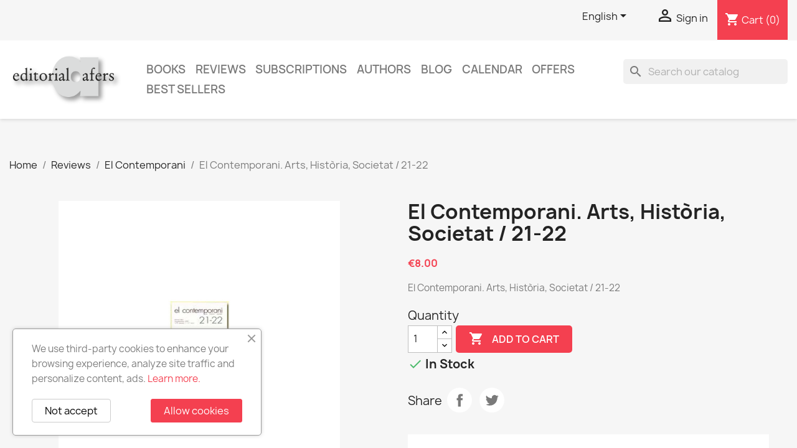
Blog (436, 69)
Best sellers (185, 89)
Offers (553, 69)
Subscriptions (301, 69)
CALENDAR (492, 69)
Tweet (491, 400)
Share (459, 400)
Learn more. (174, 378)
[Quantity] (423, 339)
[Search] (705, 71)
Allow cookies (196, 411)
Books (166, 69)
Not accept (71, 411)
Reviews (221, 69)
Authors (384, 69)
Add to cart (514, 339)
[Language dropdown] (606, 16)
